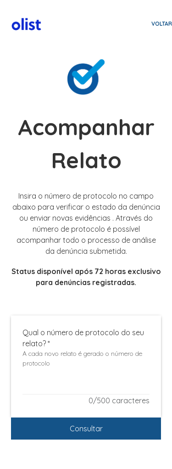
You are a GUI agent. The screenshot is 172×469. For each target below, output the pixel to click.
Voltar (161, 23)
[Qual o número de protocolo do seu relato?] (86, 388)
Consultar (86, 428)
